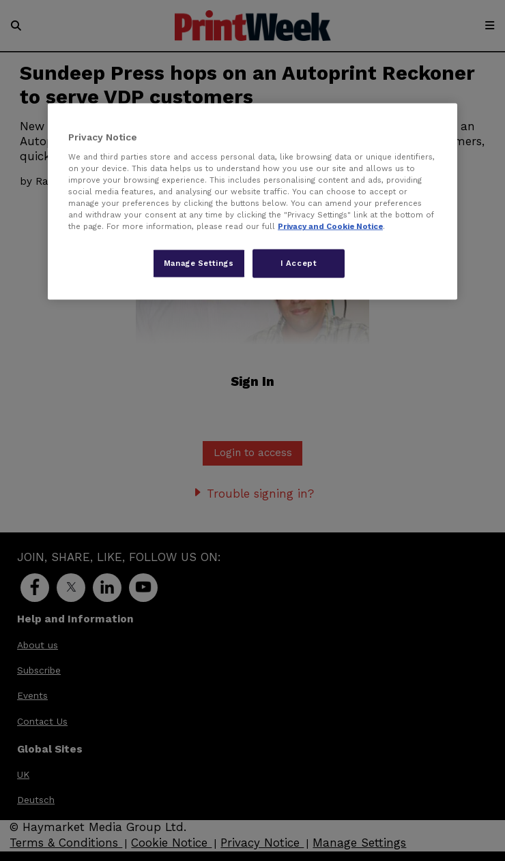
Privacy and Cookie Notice (330, 226)
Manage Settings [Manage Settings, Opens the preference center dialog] (199, 263)
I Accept (298, 263)
